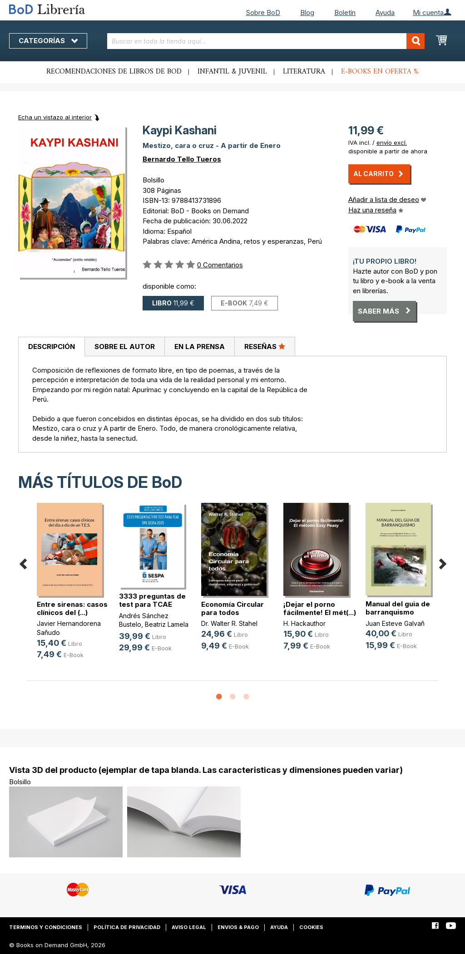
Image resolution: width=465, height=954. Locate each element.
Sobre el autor (124, 346)
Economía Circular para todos (232, 608)
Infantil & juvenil (232, 71)
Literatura (304, 71)
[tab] (51, 347)
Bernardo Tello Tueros (182, 159)
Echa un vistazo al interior (55, 117)
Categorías (48, 40)
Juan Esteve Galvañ (395, 623)
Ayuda (385, 12)
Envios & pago (238, 927)
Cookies (311, 927)
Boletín (345, 12)
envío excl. (391, 142)
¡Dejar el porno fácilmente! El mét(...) (319, 608)
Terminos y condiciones (45, 927)
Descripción (51, 346)
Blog (307, 12)
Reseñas (264, 346)
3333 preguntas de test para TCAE (152, 600)
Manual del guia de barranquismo (398, 608)
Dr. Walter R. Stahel (229, 623)
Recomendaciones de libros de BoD (114, 71)
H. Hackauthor (304, 623)
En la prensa (199, 346)
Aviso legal (189, 927)
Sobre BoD (263, 12)
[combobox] (266, 41)
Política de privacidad (127, 927)
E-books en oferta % (380, 71)
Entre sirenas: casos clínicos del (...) (72, 608)
